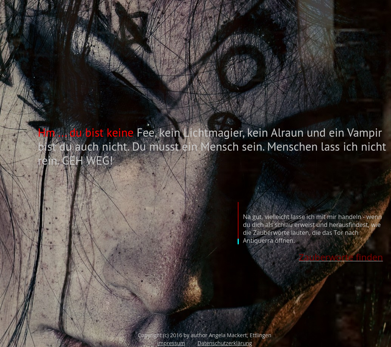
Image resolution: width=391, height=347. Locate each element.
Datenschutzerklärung (225, 343)
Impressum (171, 343)
